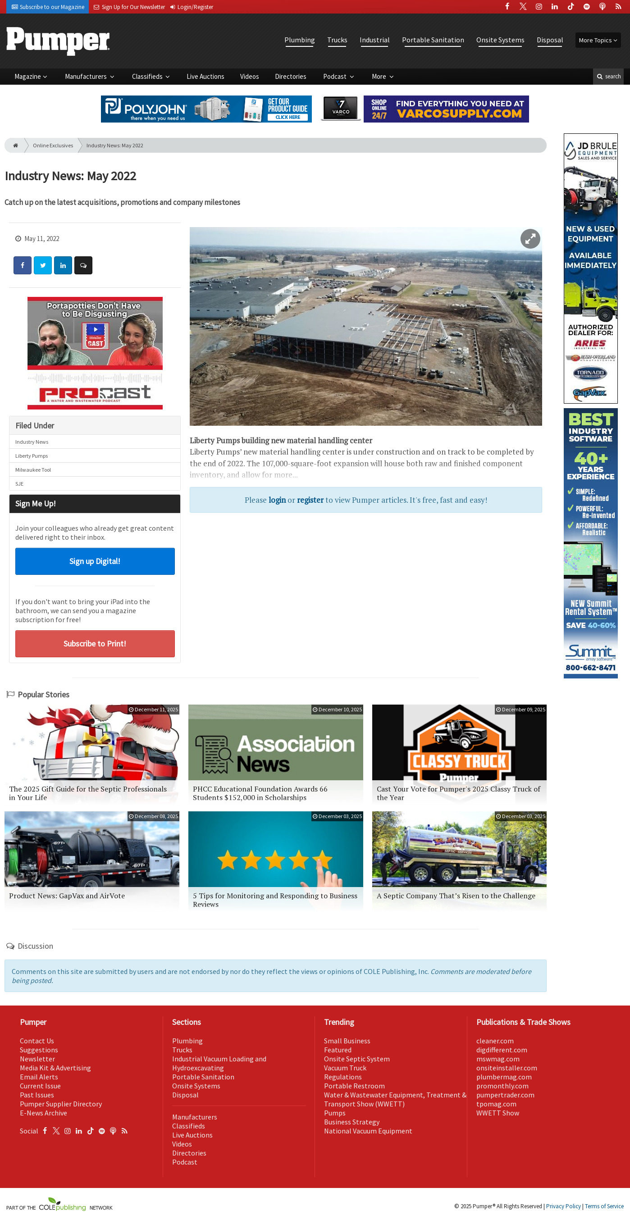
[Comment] (83, 265)
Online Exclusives (53, 145)
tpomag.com (496, 1103)
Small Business (347, 1040)
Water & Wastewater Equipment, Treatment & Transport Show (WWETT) (395, 1099)
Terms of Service (604, 1206)
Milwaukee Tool (33, 469)
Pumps (335, 1112)
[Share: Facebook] (23, 265)
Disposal (550, 39)
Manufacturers (86, 76)
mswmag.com (498, 1058)
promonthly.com (502, 1085)
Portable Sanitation (433, 39)
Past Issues (37, 1094)
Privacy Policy (563, 1206)
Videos (249, 76)
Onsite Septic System (357, 1058)
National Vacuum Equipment (368, 1130)
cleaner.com (495, 1040)
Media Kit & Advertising (55, 1067)
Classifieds (148, 76)
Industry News (31, 441)
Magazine (27, 76)
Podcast (335, 76)
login (277, 500)
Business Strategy (351, 1121)
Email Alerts (39, 1076)
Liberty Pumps (31, 455)
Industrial (375, 39)
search (608, 76)
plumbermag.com (504, 1076)
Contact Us (37, 1040)
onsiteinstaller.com (506, 1067)
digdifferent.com (501, 1049)
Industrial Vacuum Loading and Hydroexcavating (219, 1063)
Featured (338, 1049)
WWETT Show (497, 1112)
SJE (19, 483)
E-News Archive (43, 1112)
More (380, 76)
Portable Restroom (354, 1085)
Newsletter (37, 1058)
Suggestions (39, 1049)
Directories (290, 76)
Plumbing (299, 39)
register (310, 500)
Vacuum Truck (345, 1067)
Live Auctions (205, 76)
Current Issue (40, 1085)
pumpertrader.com (505, 1094)
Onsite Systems (500, 39)
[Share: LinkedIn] (63, 265)
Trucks (337, 39)
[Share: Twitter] (43, 265)
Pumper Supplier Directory (61, 1103)
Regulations (343, 1076)
